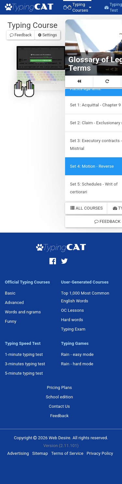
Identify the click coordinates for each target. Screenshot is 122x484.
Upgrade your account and (40, 59)
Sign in (45, 61)
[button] (77, 7)
